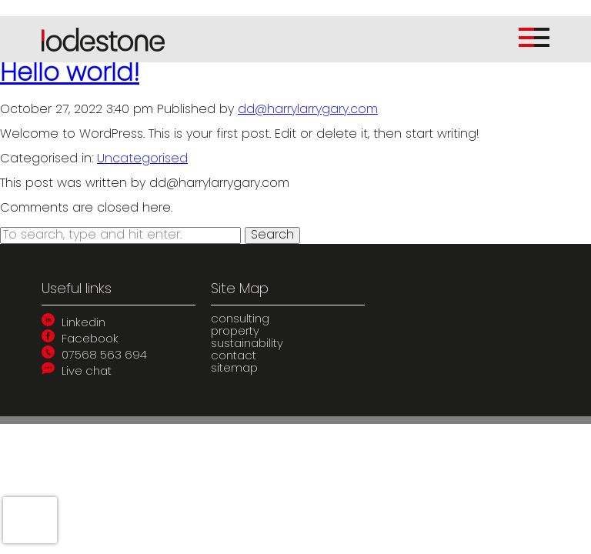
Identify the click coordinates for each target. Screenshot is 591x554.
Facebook (80, 339)
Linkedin (73, 323)
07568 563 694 (94, 356)
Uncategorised (142, 159)
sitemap (234, 369)
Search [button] (272, 235)
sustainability (247, 344)
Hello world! (69, 74)
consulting (240, 319)
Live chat (77, 372)
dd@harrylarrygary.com (308, 110)
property (235, 332)
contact (233, 356)
